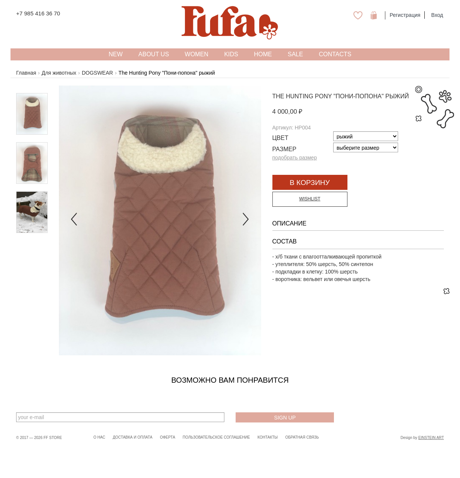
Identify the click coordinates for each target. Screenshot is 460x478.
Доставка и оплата (132, 437)
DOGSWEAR (97, 73)
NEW (115, 54)
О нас (99, 437)
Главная (26, 73)
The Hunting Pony (302, 96)
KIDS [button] (231, 54)
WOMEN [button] (196, 54)
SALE (295, 54)
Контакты (267, 437)
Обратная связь (302, 437)
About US (153, 54)
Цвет (280, 138)
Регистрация (404, 15)
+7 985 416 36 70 (38, 13)
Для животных (59, 73)
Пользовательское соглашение (216, 437)
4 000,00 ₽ (287, 111)
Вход (437, 15)
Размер (284, 149)
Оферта (167, 437)
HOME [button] (263, 54)
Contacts (335, 54)
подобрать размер (294, 158)
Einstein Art (431, 438)
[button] (74, 220)
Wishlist (309, 198)
